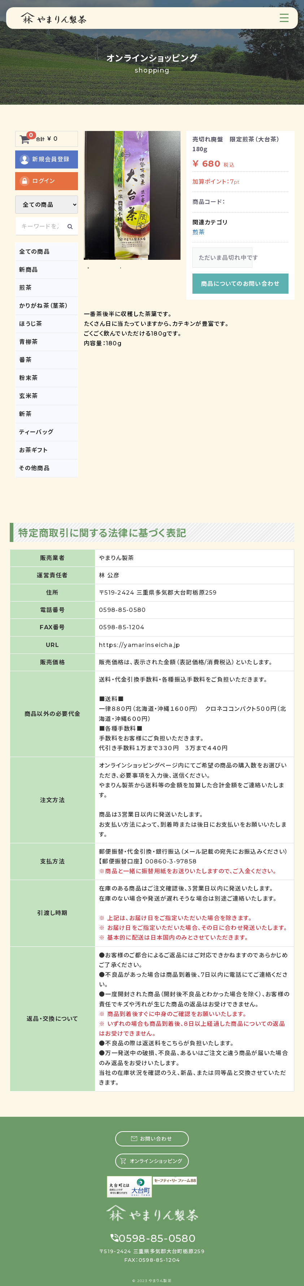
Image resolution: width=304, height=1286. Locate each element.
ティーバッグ (36, 432)
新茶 (25, 414)
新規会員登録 (44, 159)
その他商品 (34, 468)
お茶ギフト (33, 450)
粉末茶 (28, 378)
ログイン (37, 181)
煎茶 (25, 287)
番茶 (25, 360)
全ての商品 (34, 251)
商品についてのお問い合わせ (240, 283)
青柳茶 (28, 341)
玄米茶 (28, 396)
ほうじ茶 (30, 323)
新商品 (28, 269)
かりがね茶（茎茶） (44, 305)
